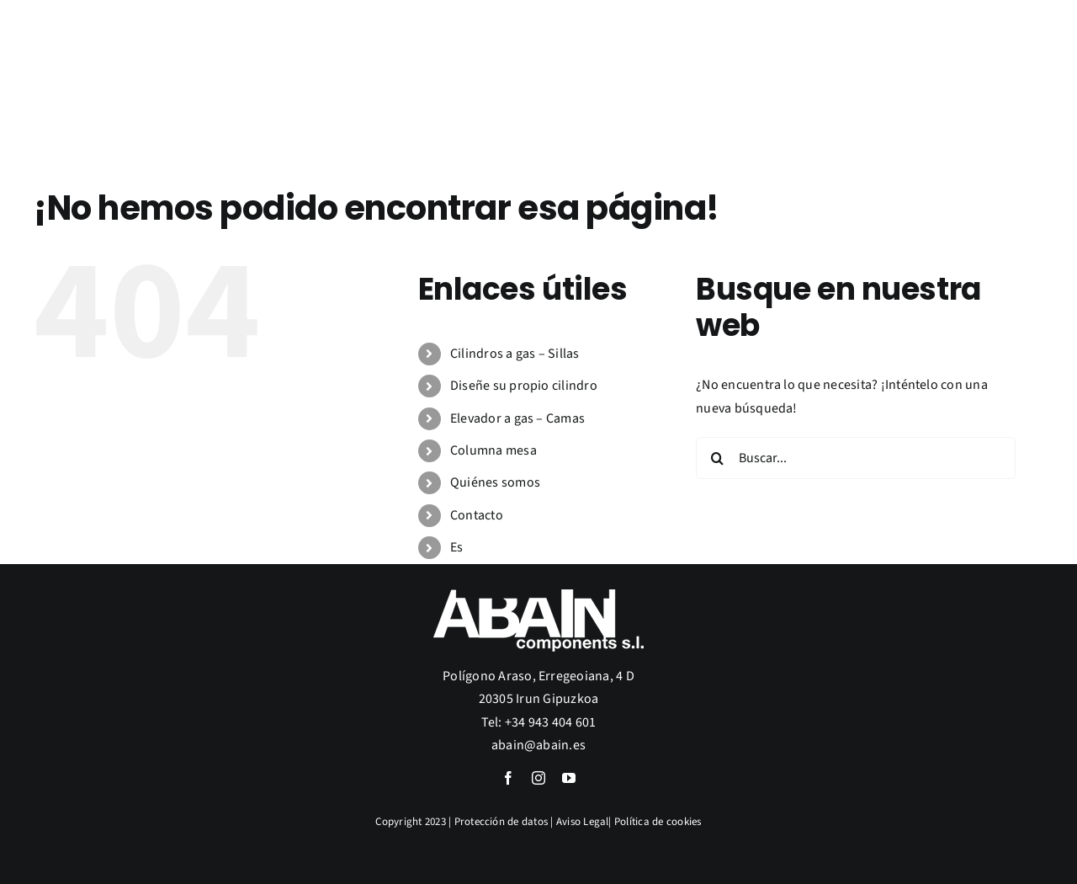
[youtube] (569, 778)
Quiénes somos (495, 482)
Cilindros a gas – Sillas (515, 353)
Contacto (476, 515)
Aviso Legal (582, 821)
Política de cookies (658, 821)
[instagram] (538, 778)
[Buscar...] (856, 458)
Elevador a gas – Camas (517, 418)
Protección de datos (501, 821)
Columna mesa (493, 450)
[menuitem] (1015, 144)
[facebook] (508, 778)
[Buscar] (717, 458)
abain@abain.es (538, 745)
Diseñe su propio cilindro (523, 385)
